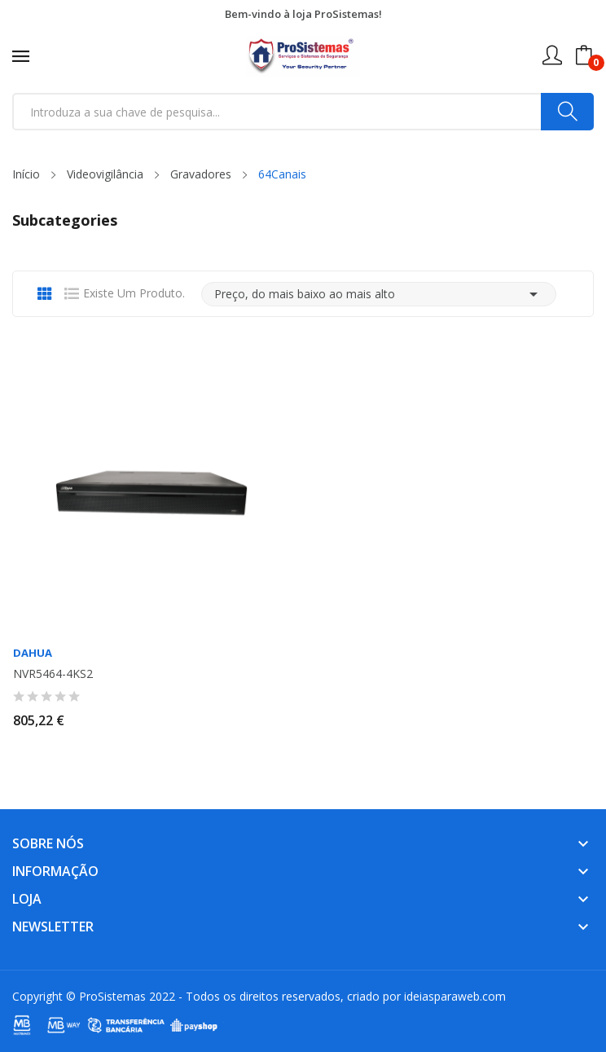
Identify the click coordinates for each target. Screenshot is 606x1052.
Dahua (32, 653)
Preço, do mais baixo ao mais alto (378, 294)
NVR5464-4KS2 (53, 674)
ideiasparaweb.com (455, 996)
